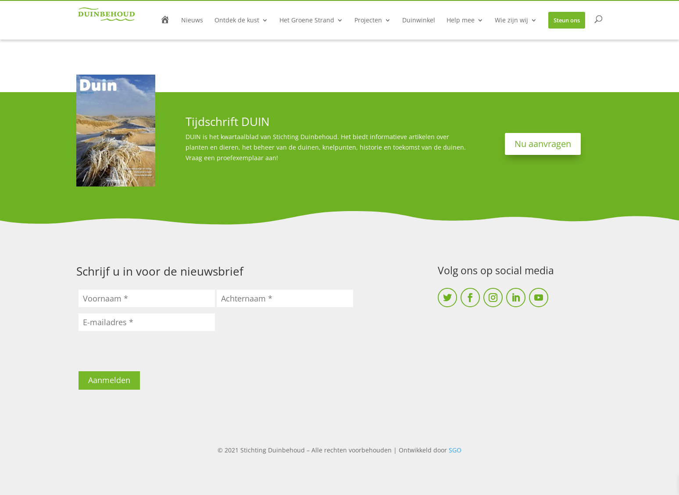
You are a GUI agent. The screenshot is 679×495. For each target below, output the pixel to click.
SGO (455, 450)
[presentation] (145, 354)
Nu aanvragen (543, 144)
